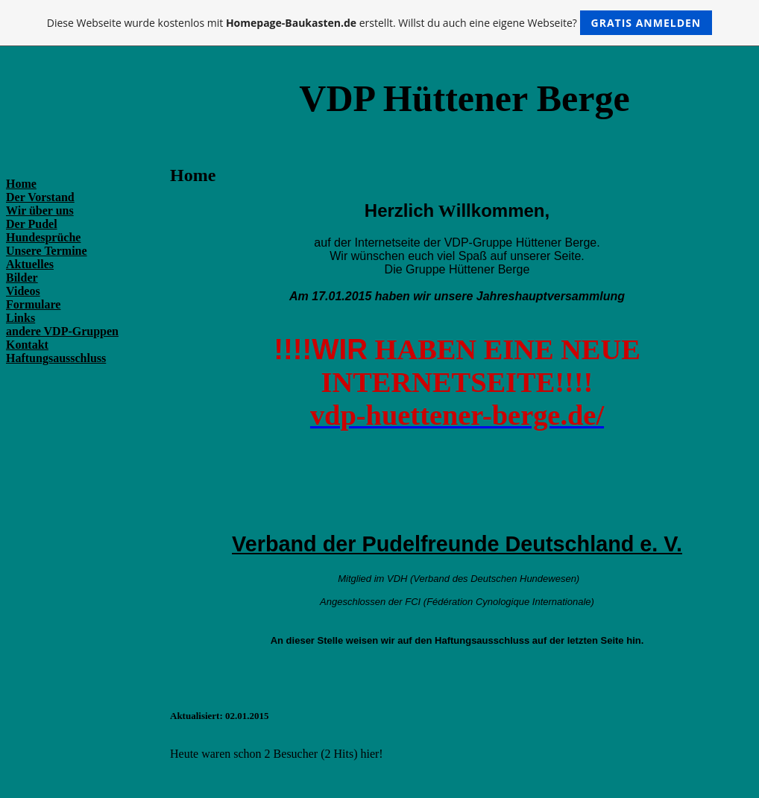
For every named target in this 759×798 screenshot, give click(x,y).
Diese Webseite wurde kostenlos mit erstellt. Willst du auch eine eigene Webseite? (380, 22)
